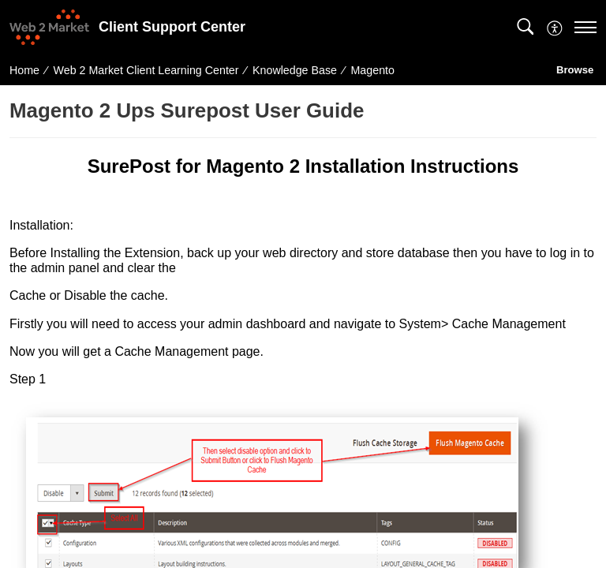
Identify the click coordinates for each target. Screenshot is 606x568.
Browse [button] (576, 70)
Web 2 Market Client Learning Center (146, 70)
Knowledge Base (294, 70)
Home (24, 70)
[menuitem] (555, 26)
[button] (525, 27)
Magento (373, 70)
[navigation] (585, 27)
